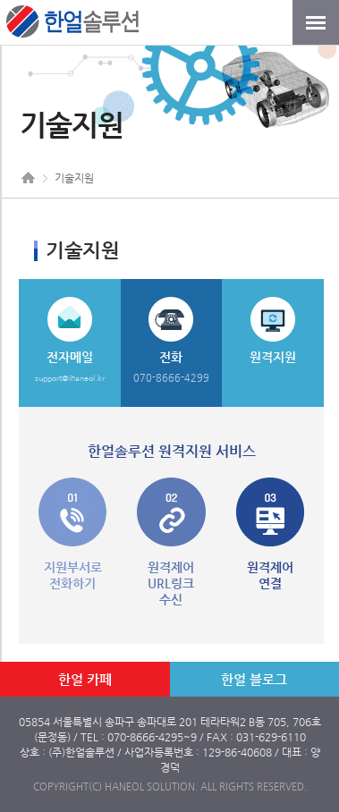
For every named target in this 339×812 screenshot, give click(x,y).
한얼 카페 (85, 679)
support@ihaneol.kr (70, 378)
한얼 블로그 (254, 679)
